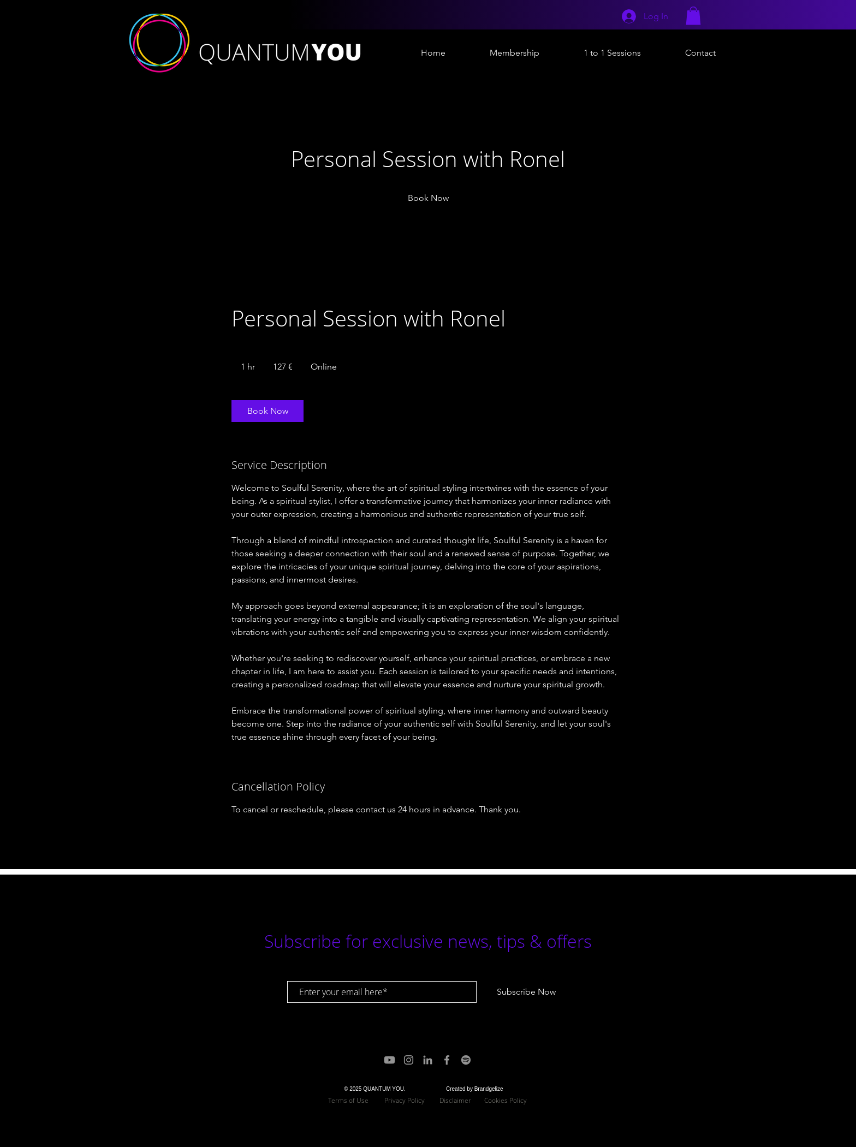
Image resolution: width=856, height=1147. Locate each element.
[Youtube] (389, 1060)
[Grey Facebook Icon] (447, 1060)
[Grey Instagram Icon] (408, 1060)
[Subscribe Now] (526, 992)
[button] (693, 16)
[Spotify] (466, 1060)
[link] (428, 198)
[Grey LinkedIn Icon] (427, 1060)
